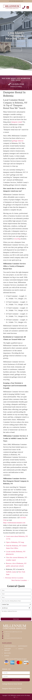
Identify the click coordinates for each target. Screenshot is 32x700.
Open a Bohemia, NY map (15, 542)
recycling (17, 239)
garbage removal (17, 141)
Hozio (16, 697)
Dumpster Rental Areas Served (11, 688)
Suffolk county (11, 572)
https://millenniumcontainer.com (14, 523)
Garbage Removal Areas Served (12, 684)
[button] (28, 7)
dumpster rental (16, 122)
